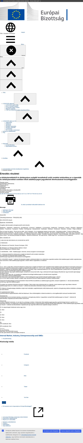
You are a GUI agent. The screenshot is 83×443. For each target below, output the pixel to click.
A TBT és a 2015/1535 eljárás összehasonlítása (17, 110)
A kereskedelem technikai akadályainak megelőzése (16, 169)
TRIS (4, 92)
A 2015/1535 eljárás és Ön (9, 121)
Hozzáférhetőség (7, 338)
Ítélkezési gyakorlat (10, 108)
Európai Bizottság (10, 145)
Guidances (8, 123)
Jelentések (8, 125)
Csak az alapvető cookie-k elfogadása (70, 431)
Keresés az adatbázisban (9, 131)
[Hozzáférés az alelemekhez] (25, 98)
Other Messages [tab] (7, 211)
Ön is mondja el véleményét (13, 130)
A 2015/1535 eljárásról (8, 103)
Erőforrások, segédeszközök (10, 418)
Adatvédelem (6, 424)
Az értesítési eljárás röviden (13, 107)
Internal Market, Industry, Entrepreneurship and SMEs (21, 336)
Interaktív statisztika (11, 127)
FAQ (4, 132)
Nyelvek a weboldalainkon (9, 422)
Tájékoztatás (9, 122)
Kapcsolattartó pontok (11, 146)
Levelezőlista (9, 128)
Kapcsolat (5, 143)
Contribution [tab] (6, 212)
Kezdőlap (5, 158)
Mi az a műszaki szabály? (12, 106)
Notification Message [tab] (8, 210)
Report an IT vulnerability (9, 419)
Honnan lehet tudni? (35, 1)
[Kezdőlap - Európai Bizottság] (41, 21)
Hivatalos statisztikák (11, 126)
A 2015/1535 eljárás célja (12, 105)
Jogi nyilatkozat (6, 425)
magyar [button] (12, 32)
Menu (12, 44)
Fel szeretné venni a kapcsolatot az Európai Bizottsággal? (17, 406)
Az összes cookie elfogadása (51, 431)
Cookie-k (5, 423)
